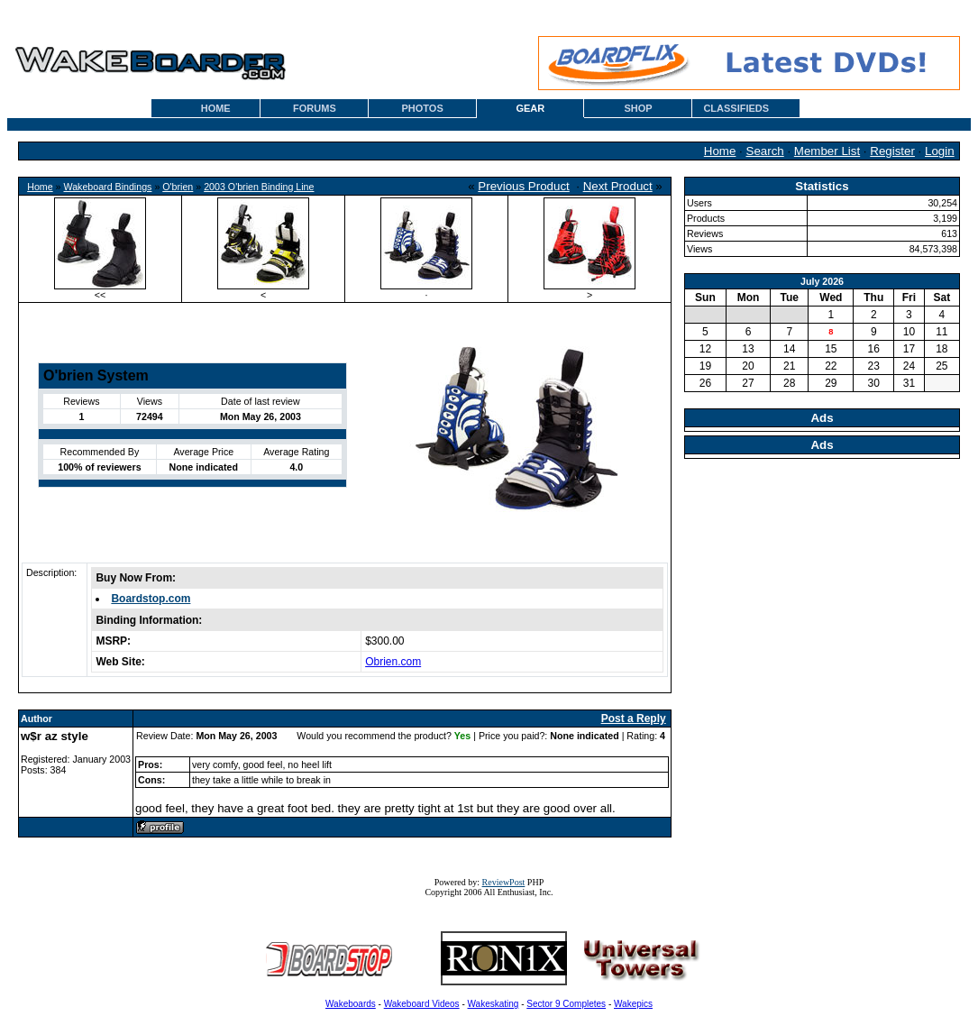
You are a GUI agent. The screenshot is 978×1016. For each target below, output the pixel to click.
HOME (216, 108)
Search (765, 151)
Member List (827, 151)
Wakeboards (350, 1004)
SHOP (638, 108)
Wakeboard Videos (422, 1004)
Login (940, 151)
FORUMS (314, 108)
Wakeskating (493, 1004)
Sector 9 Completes (566, 1004)
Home (720, 151)
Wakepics (633, 1004)
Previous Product (524, 186)
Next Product (618, 186)
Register (892, 151)
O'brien (177, 186)
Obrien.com (393, 661)
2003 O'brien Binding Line (259, 186)
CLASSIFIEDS (736, 108)
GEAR (530, 108)
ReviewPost (504, 882)
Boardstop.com (150, 598)
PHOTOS (422, 108)
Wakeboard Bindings (107, 186)
